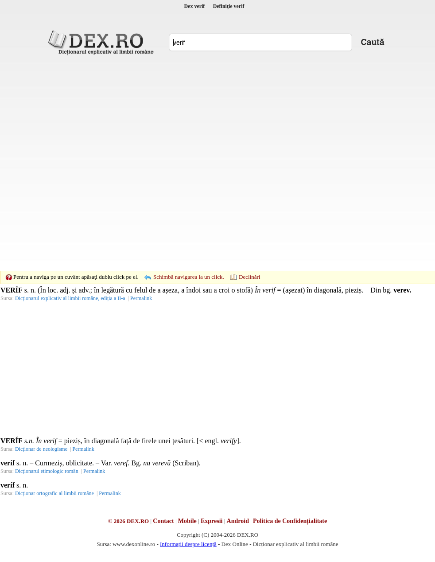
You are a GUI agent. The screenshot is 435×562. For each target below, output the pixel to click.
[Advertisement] (101, 163)
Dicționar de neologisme (41, 449)
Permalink (141, 298)
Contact (163, 521)
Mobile (187, 521)
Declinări (249, 276)
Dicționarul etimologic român (46, 471)
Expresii (212, 521)
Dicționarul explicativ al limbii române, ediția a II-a (70, 298)
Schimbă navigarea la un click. (188, 276)
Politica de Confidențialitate (290, 521)
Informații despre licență (188, 544)
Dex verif (194, 6)
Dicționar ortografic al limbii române (54, 493)
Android (238, 521)
